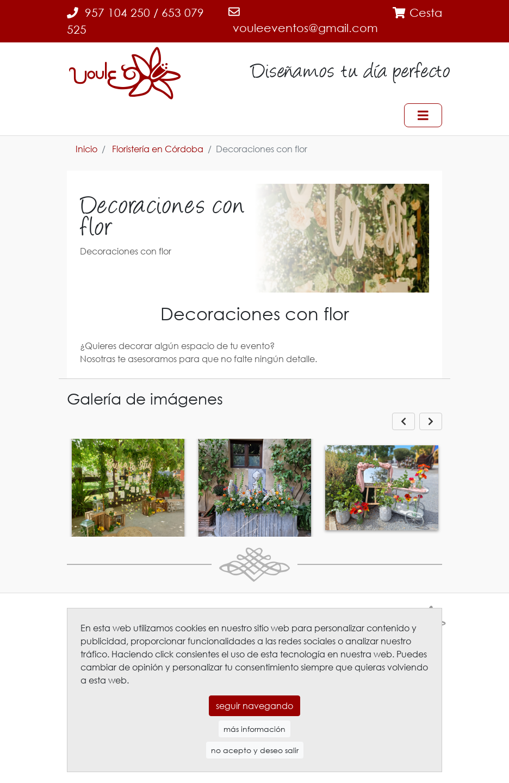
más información (254, 729)
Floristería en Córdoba (157, 149)
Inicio (86, 149)
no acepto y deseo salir (255, 750)
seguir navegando (254, 705)
